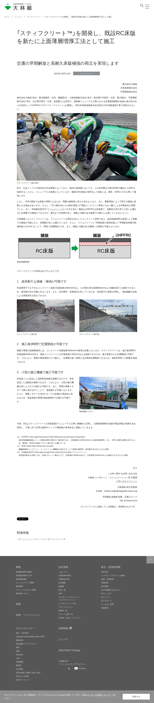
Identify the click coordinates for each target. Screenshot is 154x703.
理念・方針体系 (22, 633)
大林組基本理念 (65, 575)
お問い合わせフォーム (126, 481)
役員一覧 (62, 589)
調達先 (18, 665)
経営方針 (104, 571)
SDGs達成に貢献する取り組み (28, 672)
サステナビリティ (25, 628)
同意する (136, 696)
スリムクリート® (56, 209)
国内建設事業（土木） (24, 575)
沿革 (60, 593)
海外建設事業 (21, 579)
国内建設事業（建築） (24, 571)
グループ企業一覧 (66, 614)
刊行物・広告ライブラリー (69, 617)
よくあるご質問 (107, 604)
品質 (18, 651)
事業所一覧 (63, 610)
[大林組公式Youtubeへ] (80, 668)
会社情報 (63, 567)
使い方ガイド (106, 600)
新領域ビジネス (22, 593)
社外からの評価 (22, 676)
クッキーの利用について (98, 695)
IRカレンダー (106, 593)
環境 (18, 647)
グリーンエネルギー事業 (26, 589)
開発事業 (19, 586)
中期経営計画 (64, 579)
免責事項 (104, 607)
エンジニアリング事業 (25, 582)
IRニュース (105, 597)
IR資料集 (104, 582)
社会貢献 (19, 669)
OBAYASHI (69, 650)
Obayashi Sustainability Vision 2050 (30, 636)
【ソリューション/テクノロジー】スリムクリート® (42, 539)
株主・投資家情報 (110, 567)
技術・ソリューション (28, 615)
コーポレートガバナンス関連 (113, 575)
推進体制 (19, 640)
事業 (18, 567)
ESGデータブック (23, 679)
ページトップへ (150, 560)
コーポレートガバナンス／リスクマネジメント (69, 598)
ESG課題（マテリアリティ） (27, 643)
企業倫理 (19, 661)
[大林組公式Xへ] (69, 668)
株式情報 (104, 586)
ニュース (63, 639)
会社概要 (62, 582)
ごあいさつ (63, 571)
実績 (18, 604)
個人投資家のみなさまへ (111, 589)
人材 (18, 658)
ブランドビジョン (66, 607)
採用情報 (63, 628)
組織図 (61, 586)
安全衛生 (19, 654)
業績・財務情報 (107, 579)
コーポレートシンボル (68, 603)
